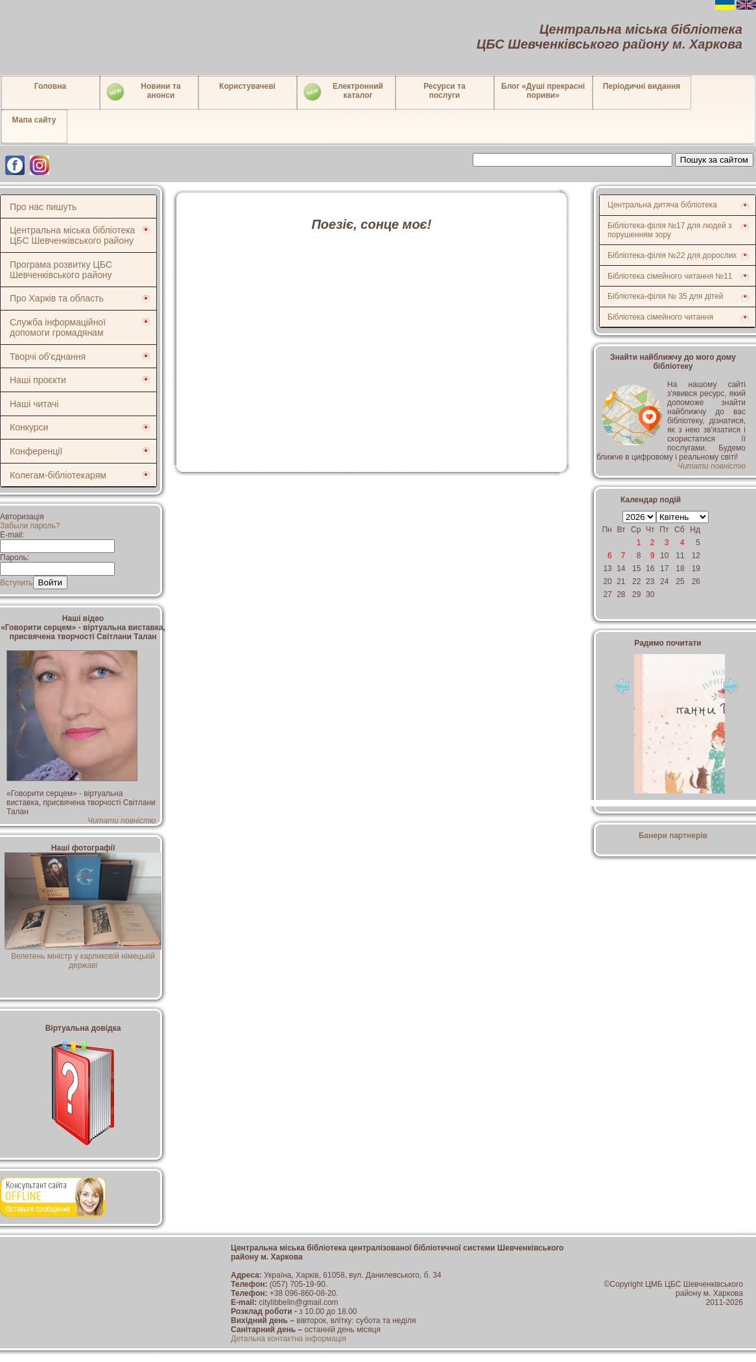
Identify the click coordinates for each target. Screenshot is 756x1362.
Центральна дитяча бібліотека (662, 204)
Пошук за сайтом (714, 160)
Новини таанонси (143, 92)
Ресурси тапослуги (444, 91)
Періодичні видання (642, 86)
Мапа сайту (34, 119)
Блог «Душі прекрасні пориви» (543, 91)
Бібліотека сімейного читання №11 (670, 276)
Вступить (16, 582)
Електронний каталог (342, 92)
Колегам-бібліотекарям (58, 475)
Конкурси (29, 427)
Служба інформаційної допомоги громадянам (58, 327)
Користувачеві (247, 86)
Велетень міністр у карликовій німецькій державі (83, 956)
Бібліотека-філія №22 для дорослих (672, 255)
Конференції (36, 451)
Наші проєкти (38, 380)
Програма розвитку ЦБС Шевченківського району (61, 269)
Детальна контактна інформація (288, 1338)
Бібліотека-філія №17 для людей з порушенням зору (670, 230)
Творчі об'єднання (48, 356)
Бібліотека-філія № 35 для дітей (665, 296)
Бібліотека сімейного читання (660, 317)
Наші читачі (34, 404)
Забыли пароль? (30, 525)
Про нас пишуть (43, 207)
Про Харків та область (57, 298)
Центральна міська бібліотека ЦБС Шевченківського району (72, 235)
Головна (50, 86)
